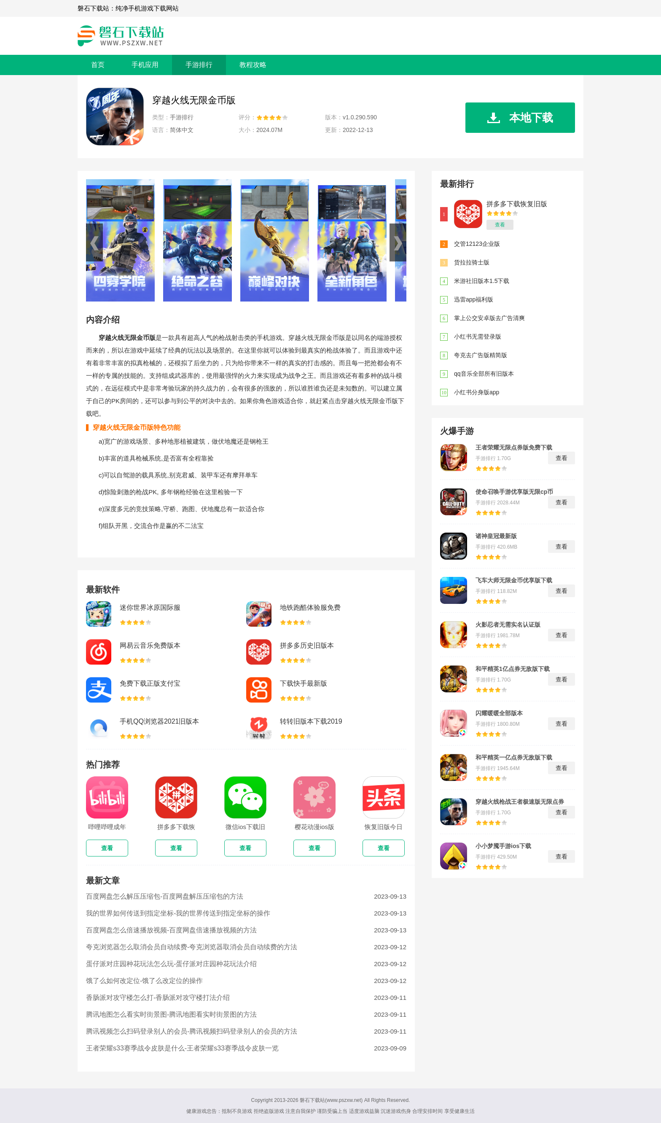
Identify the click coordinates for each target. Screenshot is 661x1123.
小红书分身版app (476, 392)
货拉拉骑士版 (471, 262)
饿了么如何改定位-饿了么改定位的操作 (144, 980)
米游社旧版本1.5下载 (481, 280)
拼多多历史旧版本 (307, 645)
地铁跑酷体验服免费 (310, 607)
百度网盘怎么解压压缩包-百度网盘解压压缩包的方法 (164, 896)
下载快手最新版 (303, 683)
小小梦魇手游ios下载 (503, 846)
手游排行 (198, 64)
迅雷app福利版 (473, 299)
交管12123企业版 (477, 243)
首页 (98, 64)
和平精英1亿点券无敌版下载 (513, 668)
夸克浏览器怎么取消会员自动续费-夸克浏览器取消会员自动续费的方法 (191, 947)
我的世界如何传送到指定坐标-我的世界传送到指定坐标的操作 (178, 913)
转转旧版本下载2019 (311, 721)
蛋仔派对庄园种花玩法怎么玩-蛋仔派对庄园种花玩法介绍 (171, 963)
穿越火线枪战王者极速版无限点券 (520, 801)
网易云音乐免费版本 (150, 645)
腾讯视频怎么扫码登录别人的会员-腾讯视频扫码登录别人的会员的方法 (191, 1031)
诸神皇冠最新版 (496, 536)
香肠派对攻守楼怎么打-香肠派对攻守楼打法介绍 (158, 997)
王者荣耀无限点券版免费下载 (514, 447)
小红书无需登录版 (477, 336)
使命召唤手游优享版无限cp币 (514, 491)
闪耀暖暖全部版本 (499, 713)
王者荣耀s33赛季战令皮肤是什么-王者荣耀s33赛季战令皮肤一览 (182, 1048)
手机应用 (145, 64)
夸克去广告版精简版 (480, 355)
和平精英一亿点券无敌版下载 (514, 757)
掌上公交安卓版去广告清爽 (489, 318)
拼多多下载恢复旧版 (516, 203)
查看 (500, 225)
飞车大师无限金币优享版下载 (514, 580)
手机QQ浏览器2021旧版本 (159, 721)
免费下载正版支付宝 (150, 683)
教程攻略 (252, 64)
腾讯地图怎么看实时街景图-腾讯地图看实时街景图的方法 (171, 1014)
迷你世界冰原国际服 (150, 607)
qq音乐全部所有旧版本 (484, 373)
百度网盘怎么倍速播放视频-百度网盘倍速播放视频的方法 (171, 930)
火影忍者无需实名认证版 (508, 624)
